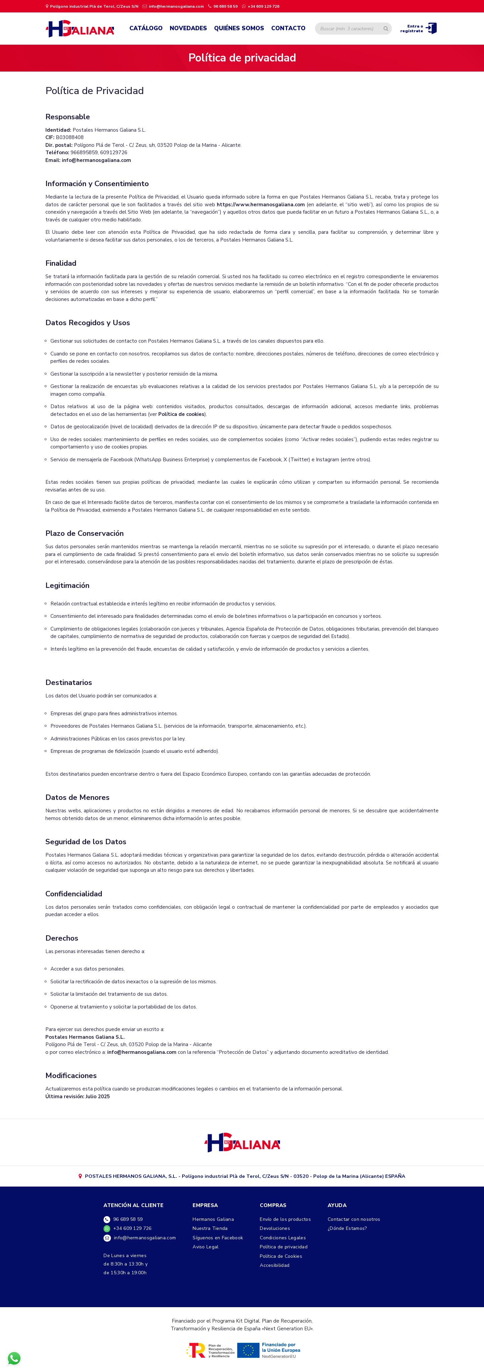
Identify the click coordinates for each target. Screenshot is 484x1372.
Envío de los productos (285, 1221)
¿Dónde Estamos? (347, 1231)
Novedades (188, 29)
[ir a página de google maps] (92, 6)
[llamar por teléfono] (222, 6)
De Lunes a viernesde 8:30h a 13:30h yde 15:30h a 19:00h (126, 1267)
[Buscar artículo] (385, 29)
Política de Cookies (281, 1259)
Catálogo (146, 29)
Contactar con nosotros (354, 1221)
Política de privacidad (284, 1250)
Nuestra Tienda (210, 1231)
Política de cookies (181, 415)
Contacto (288, 29)
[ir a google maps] (242, 1143)
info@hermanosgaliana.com (96, 161)
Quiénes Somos (239, 29)
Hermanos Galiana (213, 1221)
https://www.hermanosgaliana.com (261, 205)
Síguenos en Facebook (218, 1240)
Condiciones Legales (283, 1240)
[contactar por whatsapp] (260, 6)
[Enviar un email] (173, 6)
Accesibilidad (274, 1269)
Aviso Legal (205, 1250)
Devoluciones (275, 1231)
